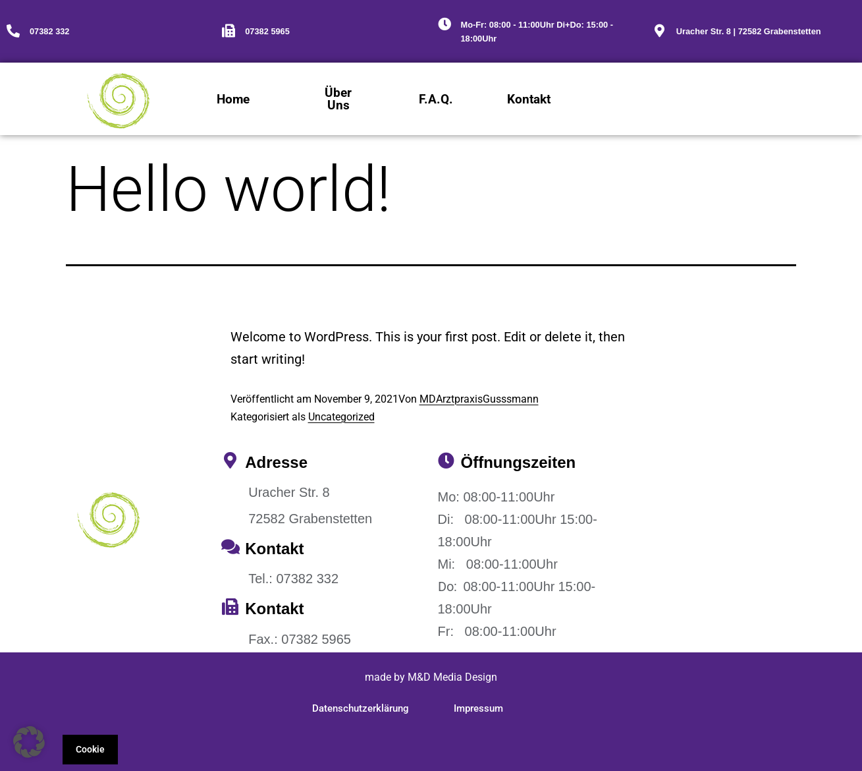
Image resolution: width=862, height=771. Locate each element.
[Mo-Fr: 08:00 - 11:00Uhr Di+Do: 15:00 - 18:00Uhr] (444, 24)
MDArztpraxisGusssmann (479, 399)
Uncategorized (341, 417)
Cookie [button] (90, 749)
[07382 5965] (228, 31)
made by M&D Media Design (431, 677)
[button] (29, 742)
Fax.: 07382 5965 (299, 639)
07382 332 (50, 31)
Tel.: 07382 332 (293, 578)
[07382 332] (13, 31)
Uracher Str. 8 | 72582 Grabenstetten (748, 31)
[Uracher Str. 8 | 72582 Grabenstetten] (659, 31)
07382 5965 (267, 31)
